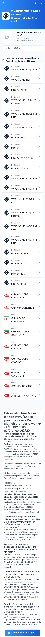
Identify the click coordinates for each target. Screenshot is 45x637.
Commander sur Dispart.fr (23, 632)
